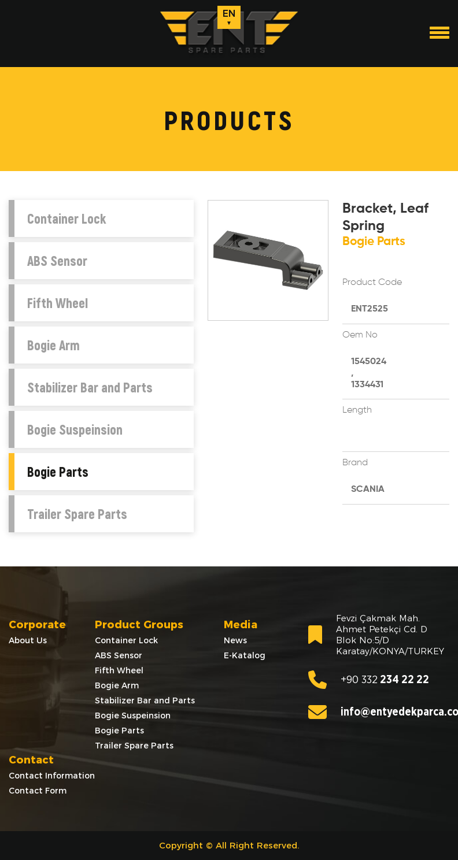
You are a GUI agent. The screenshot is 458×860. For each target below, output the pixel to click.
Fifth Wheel (57, 303)
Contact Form (38, 790)
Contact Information (52, 775)
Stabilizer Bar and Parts (90, 387)
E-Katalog (244, 655)
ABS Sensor (57, 261)
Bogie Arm (53, 345)
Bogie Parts (57, 472)
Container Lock (66, 218)
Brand (355, 463)
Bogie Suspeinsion (75, 429)
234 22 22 (368, 679)
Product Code (372, 282)
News (235, 640)
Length (357, 410)
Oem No (360, 335)
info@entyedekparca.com (378, 712)
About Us (28, 640)
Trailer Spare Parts (77, 514)
